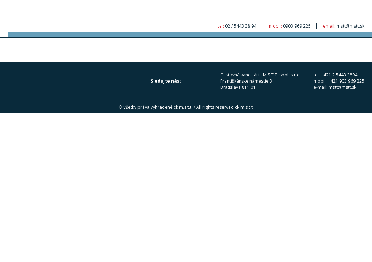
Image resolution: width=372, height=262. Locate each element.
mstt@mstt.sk (350, 26)
